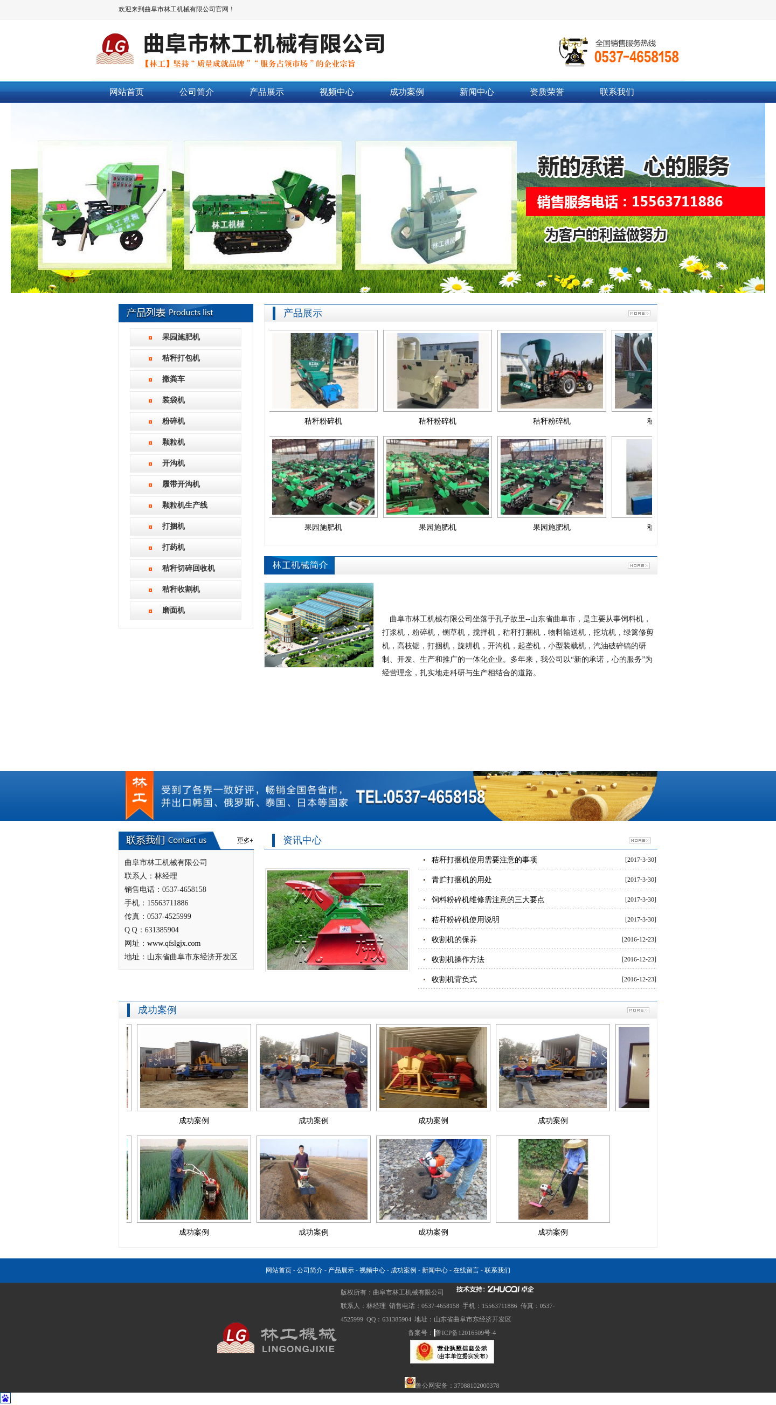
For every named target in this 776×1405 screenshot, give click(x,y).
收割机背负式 (454, 979)
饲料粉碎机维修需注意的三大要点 (488, 900)
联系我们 (617, 91)
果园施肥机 (181, 337)
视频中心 (337, 91)
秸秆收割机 (181, 589)
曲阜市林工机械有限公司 (388, 198)
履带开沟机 (181, 484)
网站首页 (126, 91)
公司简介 (196, 91)
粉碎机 (173, 421)
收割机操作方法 (458, 960)
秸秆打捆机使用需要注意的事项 (484, 860)
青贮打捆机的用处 (462, 880)
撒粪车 (173, 379)
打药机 (173, 547)
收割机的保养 (454, 940)
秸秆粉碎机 (331, 421)
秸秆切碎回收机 (188, 568)
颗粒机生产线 (184, 505)
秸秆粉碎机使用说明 (466, 920)
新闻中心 (477, 91)
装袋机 (173, 400)
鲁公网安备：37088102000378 (457, 1385)
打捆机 (173, 526)
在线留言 (466, 1270)
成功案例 (407, 91)
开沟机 (173, 463)
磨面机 (173, 610)
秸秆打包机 (181, 358)
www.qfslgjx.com (173, 943)
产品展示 (267, 91)
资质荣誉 (547, 91)
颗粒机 (173, 442)
